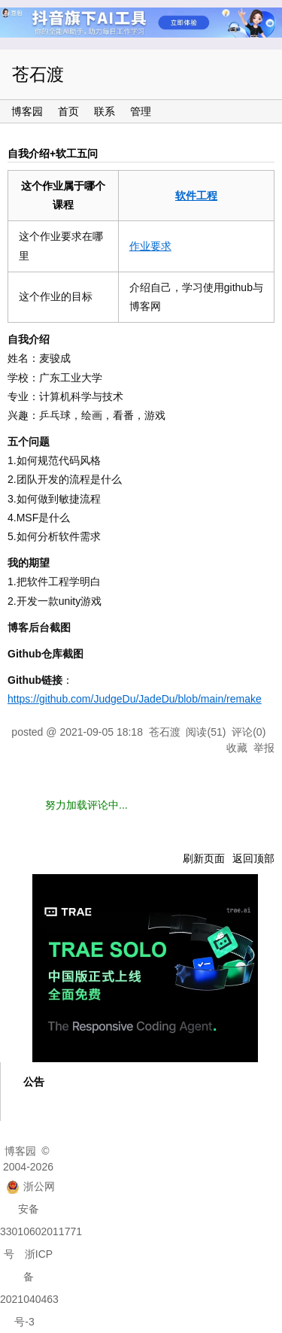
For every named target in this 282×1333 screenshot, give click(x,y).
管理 (140, 111)
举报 (263, 748)
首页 (68, 111)
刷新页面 (204, 858)
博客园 (27, 111)
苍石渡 (38, 74)
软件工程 (196, 196)
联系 (104, 111)
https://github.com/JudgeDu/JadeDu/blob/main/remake (135, 699)
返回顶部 (253, 858)
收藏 (236, 748)
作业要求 (150, 246)
